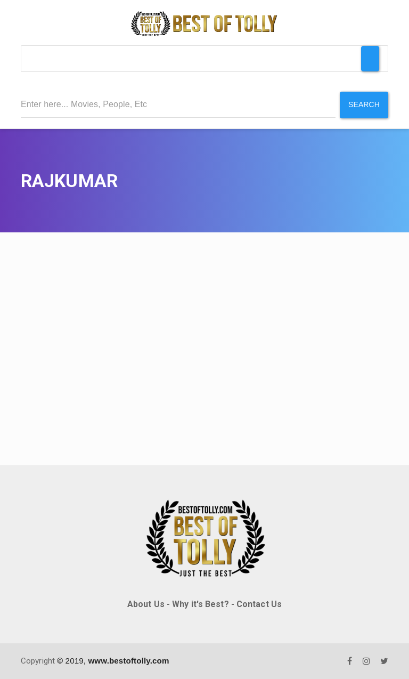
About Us (146, 604)
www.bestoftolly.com (128, 660)
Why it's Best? (200, 604)
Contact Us (259, 604)
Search (364, 104)
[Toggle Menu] (370, 58)
